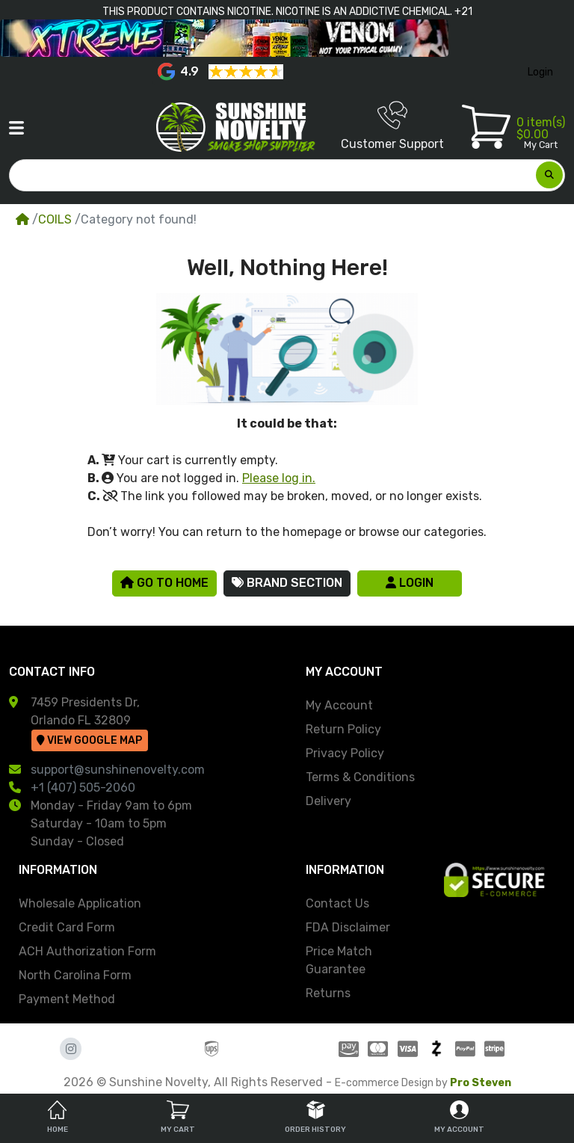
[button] (16, 127)
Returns (328, 993)
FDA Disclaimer (348, 927)
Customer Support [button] (392, 125)
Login (409, 583)
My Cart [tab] (178, 1116)
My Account (339, 705)
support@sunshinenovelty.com (118, 769)
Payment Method (67, 999)
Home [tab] (57, 1116)
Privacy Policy (345, 753)
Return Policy (343, 729)
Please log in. (278, 478)
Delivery (328, 801)
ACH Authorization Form (87, 951)
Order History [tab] (315, 1116)
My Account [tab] (459, 1116)
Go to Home (164, 583)
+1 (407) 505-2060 (83, 787)
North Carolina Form (75, 975)
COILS (55, 219)
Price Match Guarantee (339, 960)
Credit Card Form (67, 927)
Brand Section (287, 583)
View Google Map (89, 740)
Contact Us (337, 903)
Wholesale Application (80, 903)
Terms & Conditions (360, 777)
